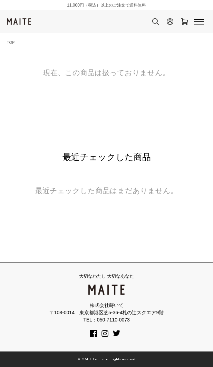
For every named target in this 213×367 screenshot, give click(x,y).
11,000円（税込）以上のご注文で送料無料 (106, 5)
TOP (10, 42)
